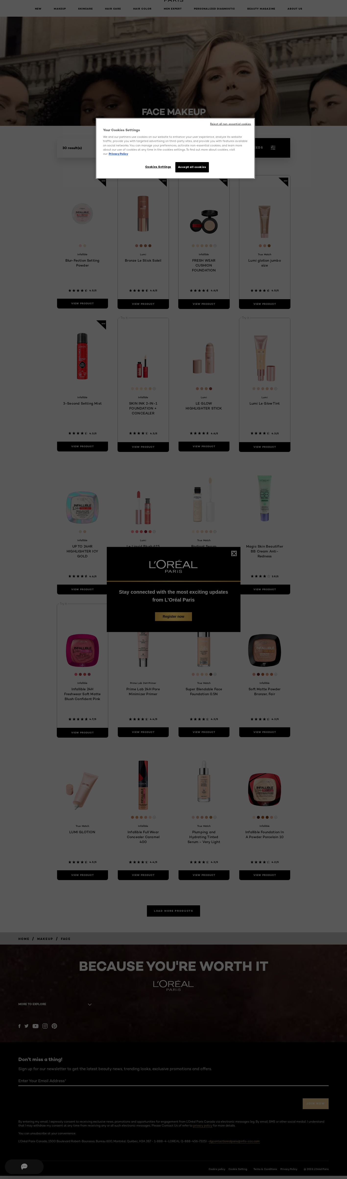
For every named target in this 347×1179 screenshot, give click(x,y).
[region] (175, 149)
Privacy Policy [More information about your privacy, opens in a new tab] (118, 153)
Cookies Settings (156, 166)
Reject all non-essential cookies (230, 124)
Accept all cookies (192, 167)
